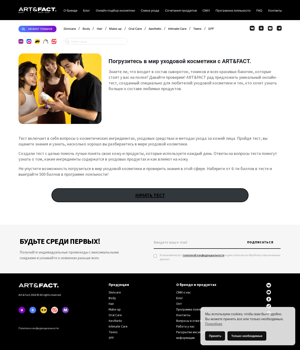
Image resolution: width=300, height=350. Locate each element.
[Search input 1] (98, 41)
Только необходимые (246, 336)
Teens (197, 29)
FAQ (259, 11)
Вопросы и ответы (189, 321)
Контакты (275, 11)
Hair (99, 29)
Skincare (70, 29)
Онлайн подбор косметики (115, 11)
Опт (179, 304)
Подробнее (213, 324)
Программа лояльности (233, 11)
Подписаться (260, 242)
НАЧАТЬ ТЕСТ (150, 195)
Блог (86, 11)
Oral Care (135, 29)
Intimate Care (177, 29)
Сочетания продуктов (181, 11)
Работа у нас (185, 326)
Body (86, 29)
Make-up (115, 29)
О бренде (70, 11)
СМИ (206, 11)
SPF (211, 29)
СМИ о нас (183, 292)
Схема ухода (150, 11)
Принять (215, 336)
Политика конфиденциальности (38, 328)
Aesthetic (155, 29)
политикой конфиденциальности (203, 255)
